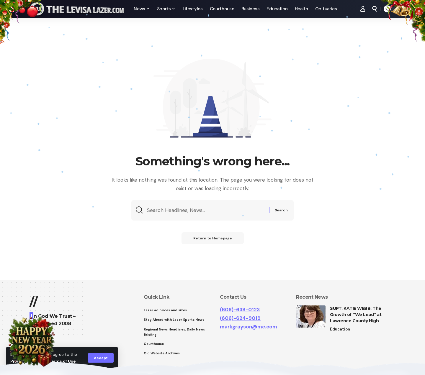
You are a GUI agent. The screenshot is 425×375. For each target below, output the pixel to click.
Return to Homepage (212, 238)
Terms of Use (62, 361)
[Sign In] (363, 9)
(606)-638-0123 (240, 309)
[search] (374, 9)
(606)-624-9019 (240, 318)
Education (340, 329)
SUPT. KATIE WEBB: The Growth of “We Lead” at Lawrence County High (355, 314)
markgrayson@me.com (248, 326)
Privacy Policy (24, 361)
